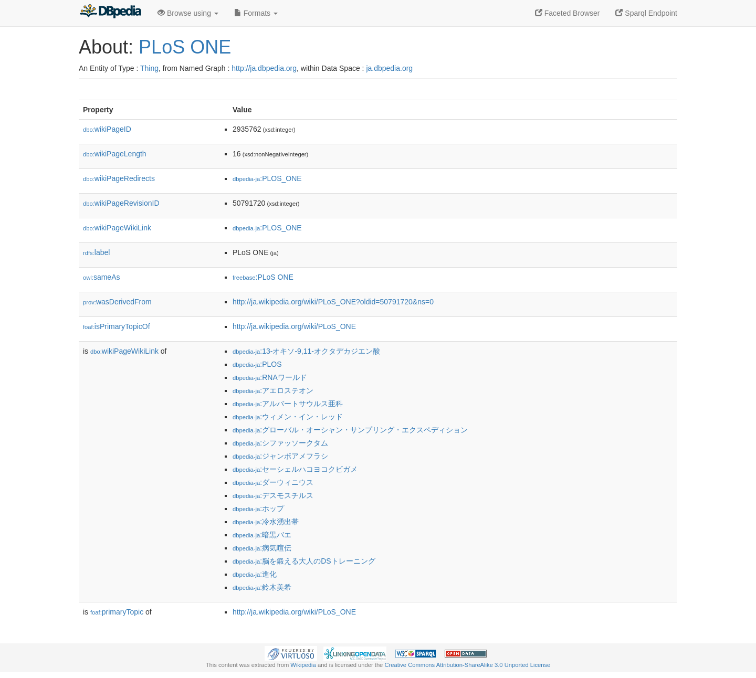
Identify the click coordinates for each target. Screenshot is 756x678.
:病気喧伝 (262, 548)
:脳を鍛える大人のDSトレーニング (304, 561)
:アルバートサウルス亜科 (288, 403)
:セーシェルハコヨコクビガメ (295, 469)
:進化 (255, 574)
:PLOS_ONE (267, 178)
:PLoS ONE (263, 277)
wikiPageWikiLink (117, 228)
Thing (149, 68)
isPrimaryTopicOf (116, 326)
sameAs (101, 277)
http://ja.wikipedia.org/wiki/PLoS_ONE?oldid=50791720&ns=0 (333, 302)
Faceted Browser (567, 13)
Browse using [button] (188, 13)
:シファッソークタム (280, 443)
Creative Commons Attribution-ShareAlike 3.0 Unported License (467, 665)
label (96, 252)
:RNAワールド (270, 377)
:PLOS (257, 364)
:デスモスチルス (273, 495)
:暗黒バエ (262, 535)
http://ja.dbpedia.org (264, 68)
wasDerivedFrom (117, 302)
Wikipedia (303, 665)
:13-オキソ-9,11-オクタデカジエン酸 (306, 351)
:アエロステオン (273, 390)
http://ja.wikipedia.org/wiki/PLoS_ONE (294, 326)
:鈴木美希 (262, 587)
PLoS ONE (185, 47)
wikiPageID (107, 129)
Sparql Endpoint (646, 13)
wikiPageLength (114, 154)
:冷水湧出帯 (266, 521)
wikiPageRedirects (119, 178)
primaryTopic (116, 612)
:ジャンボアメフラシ (280, 456)
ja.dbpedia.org (389, 68)
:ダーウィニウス (273, 482)
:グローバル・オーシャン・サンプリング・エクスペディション (350, 430)
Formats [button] (256, 13)
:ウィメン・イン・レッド (288, 416)
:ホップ (258, 508)
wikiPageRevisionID (121, 203)
